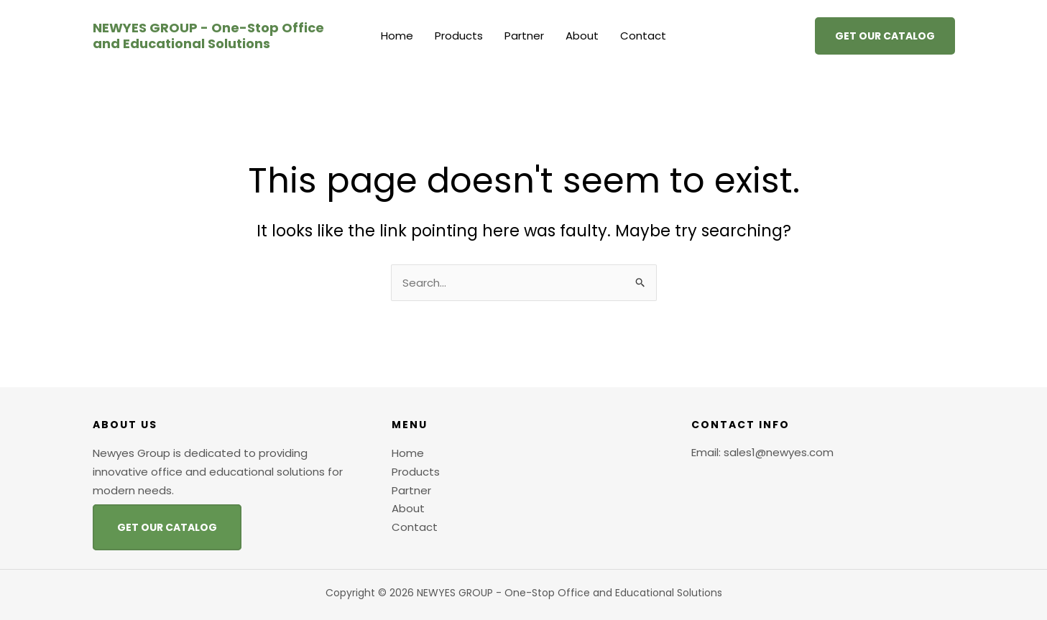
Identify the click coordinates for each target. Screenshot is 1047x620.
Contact (643, 35)
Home (397, 35)
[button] (885, 36)
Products (459, 35)
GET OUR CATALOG (167, 527)
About (582, 35)
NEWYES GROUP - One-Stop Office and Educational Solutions (208, 35)
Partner (524, 35)
